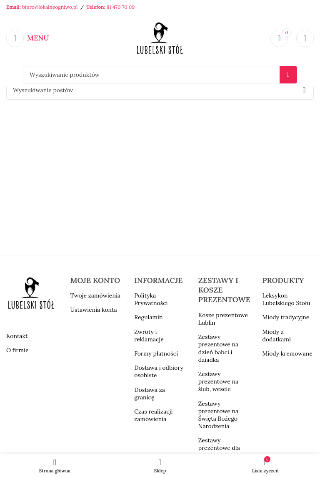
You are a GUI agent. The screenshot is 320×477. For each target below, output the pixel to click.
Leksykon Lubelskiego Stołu (286, 299)
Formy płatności (156, 353)
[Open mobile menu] (27, 38)
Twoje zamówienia (95, 295)
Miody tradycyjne (285, 317)
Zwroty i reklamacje (149, 335)
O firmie (17, 350)
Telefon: (96, 7)
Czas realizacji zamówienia (153, 415)
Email (13, 7)
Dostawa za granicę (149, 393)
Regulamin (148, 317)
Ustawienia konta (93, 309)
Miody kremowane (287, 353)
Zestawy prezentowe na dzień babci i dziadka (218, 348)
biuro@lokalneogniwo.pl (50, 7)
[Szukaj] (160, 74)
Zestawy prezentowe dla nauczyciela (219, 448)
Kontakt (17, 336)
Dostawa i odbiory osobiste (158, 371)
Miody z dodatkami (276, 335)
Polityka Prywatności (151, 299)
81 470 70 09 (121, 7)
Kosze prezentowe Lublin (223, 318)
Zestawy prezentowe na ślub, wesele (218, 381)
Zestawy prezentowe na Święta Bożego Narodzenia (218, 415)
